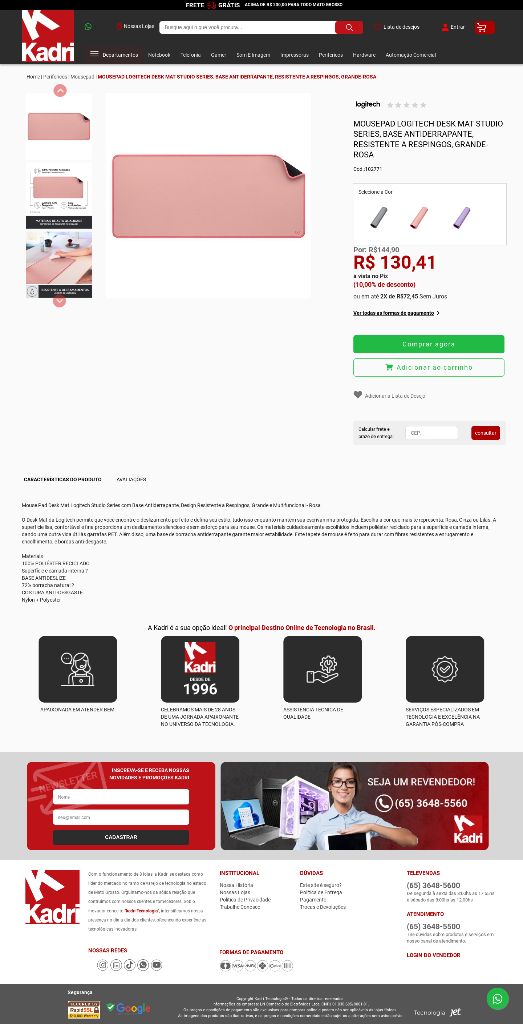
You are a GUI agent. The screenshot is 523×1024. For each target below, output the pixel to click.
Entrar (452, 27)
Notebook (159, 55)
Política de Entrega (321, 892)
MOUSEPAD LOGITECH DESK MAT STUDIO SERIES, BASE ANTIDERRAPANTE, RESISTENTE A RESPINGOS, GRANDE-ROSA (237, 76)
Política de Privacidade (245, 900)
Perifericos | (56, 76)
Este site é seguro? (321, 885)
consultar (485, 433)
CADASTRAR (121, 837)
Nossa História (236, 885)
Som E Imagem (253, 55)
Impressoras (294, 55)
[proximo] (59, 301)
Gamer (218, 55)
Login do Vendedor (434, 955)
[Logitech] (367, 105)
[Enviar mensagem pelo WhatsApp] (497, 998)
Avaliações (131, 479)
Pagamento (313, 900)
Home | (34, 76)
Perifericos (331, 55)
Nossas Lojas (135, 27)
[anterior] (59, 90)
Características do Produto (63, 479)
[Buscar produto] (349, 27)
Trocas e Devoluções (323, 907)
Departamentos (114, 55)
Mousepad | (83, 76)
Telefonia (191, 55)
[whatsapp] (95, 27)
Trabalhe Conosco (240, 907)
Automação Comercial (411, 55)
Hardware (364, 55)
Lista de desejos (396, 27)
